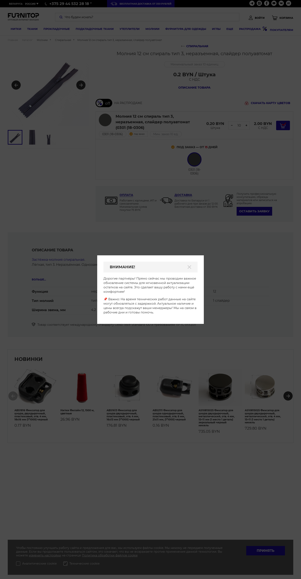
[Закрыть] (189, 267)
